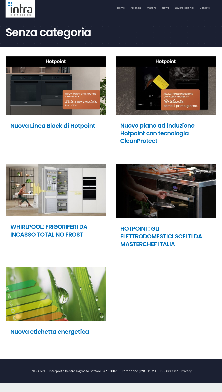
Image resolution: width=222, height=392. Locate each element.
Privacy (186, 371)
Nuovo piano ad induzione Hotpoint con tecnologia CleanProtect (157, 133)
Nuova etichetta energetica (49, 331)
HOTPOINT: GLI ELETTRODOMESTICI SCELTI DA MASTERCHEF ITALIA (161, 236)
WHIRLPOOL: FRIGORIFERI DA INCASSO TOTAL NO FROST (48, 231)
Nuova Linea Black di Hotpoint (52, 126)
